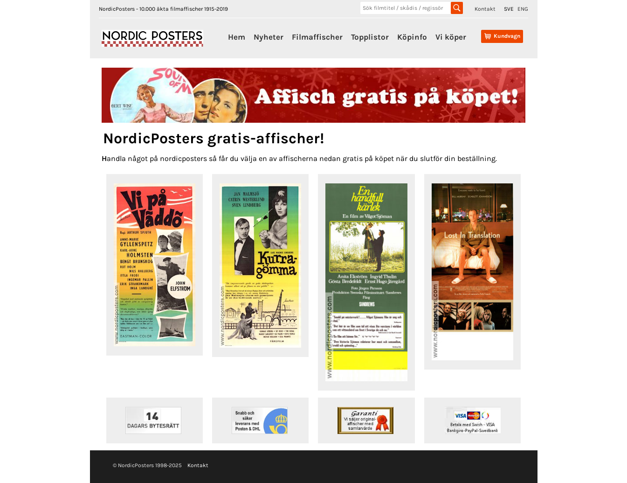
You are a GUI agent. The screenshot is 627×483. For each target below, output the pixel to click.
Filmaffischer (317, 37)
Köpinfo (412, 37)
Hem (236, 37)
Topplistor (370, 37)
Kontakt (485, 9)
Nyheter (268, 37)
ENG (522, 9)
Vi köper (450, 37)
